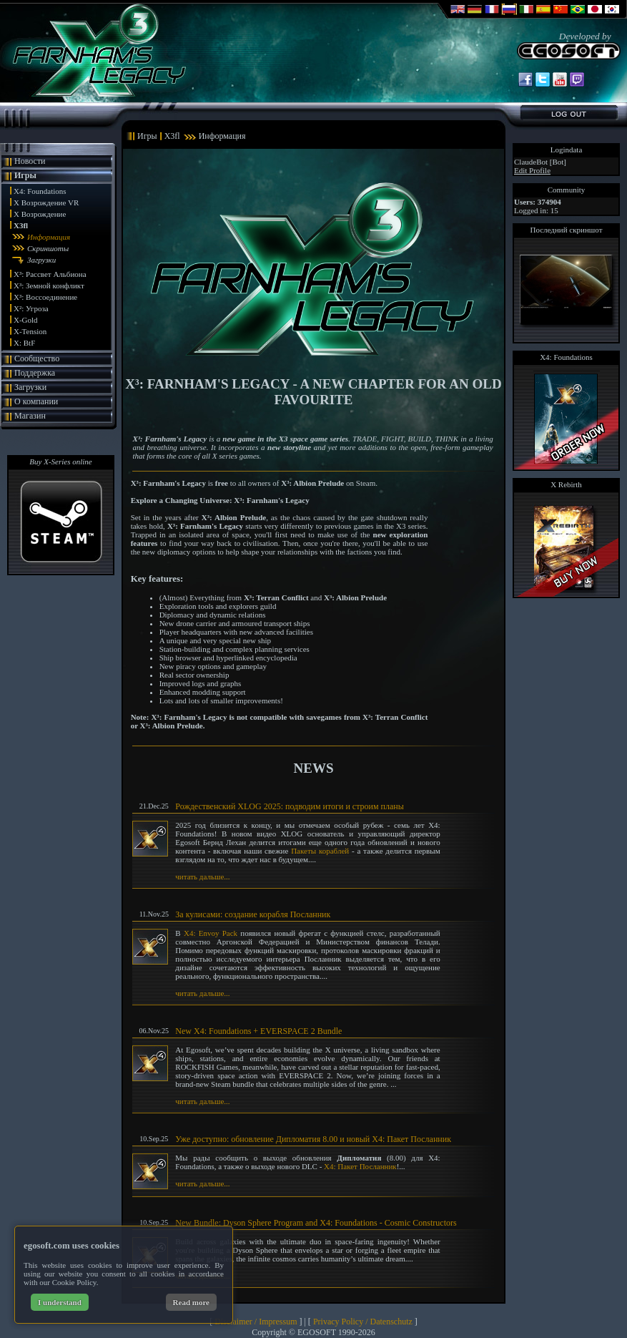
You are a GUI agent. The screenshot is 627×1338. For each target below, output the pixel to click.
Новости (30, 161)
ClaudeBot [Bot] (540, 161)
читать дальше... (202, 876)
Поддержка (34, 373)
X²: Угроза (31, 308)
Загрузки (41, 259)
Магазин (30, 416)
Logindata (567, 149)
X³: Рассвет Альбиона (50, 274)
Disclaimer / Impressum (255, 1322)
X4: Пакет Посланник (360, 1166)
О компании (36, 401)
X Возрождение (40, 214)
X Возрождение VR (46, 202)
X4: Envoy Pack (210, 933)
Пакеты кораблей (320, 850)
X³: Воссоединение (45, 297)
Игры (25, 175)
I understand (60, 1302)
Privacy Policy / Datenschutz (363, 1322)
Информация (48, 237)
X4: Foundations (40, 191)
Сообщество (36, 358)
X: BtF (24, 342)
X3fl (21, 225)
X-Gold (26, 320)
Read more (191, 1302)
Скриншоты (48, 248)
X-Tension (30, 331)
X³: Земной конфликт (49, 285)
